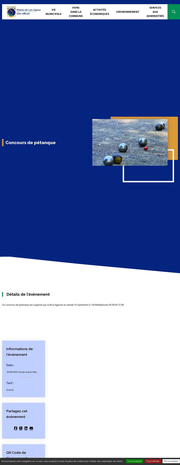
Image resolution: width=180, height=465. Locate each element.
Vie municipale (54, 12)
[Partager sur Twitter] (20, 427)
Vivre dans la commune (76, 12)
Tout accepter (134, 461)
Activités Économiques (99, 12)
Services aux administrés (155, 12)
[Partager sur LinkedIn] (25, 427)
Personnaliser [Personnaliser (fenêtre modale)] (171, 461)
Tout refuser (153, 461)
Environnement (127, 11)
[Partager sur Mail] (31, 427)
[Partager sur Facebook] (15, 427)
